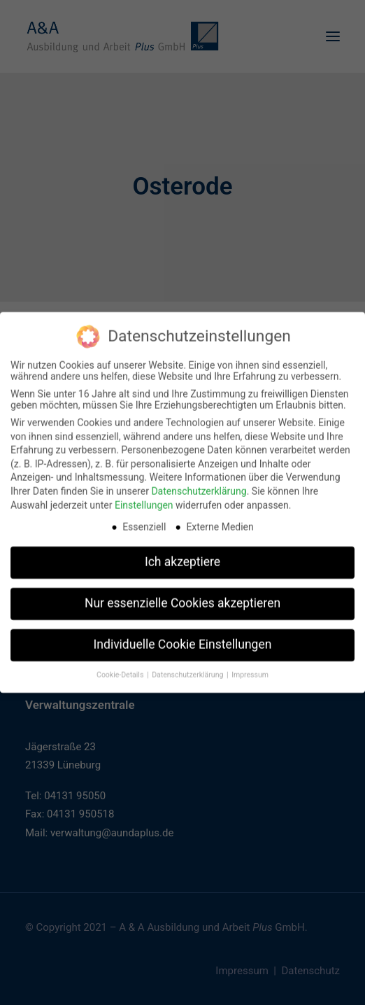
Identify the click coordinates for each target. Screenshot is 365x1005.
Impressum (250, 667)
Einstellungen (144, 497)
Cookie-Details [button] (120, 667)
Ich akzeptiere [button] (182, 554)
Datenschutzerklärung (198, 483)
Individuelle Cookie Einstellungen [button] (183, 637)
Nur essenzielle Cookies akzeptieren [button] (182, 596)
